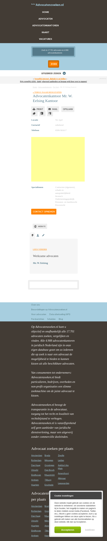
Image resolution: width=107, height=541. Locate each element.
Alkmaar (62, 478)
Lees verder (40, 249)
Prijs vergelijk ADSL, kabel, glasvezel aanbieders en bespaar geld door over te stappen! (53, 81)
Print (40, 109)
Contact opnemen (44, 211)
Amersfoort (63, 473)
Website (42, 226)
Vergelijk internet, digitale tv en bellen (50, 79)
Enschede (49, 485)
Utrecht (34, 470)
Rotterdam (36, 460)
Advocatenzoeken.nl (50, 5)
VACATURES (45, 39)
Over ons (35, 304)
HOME (45, 12)
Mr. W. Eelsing (40, 263)
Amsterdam (36, 455)
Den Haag (35, 465)
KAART (45, 32)
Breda (47, 455)
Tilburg (48, 480)
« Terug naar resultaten (47, 92)
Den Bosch (49, 470)
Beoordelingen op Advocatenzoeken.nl (49, 309)
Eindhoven (36, 475)
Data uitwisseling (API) (59, 314)
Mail (54, 109)
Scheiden (51, 319)
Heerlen (48, 535)
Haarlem (35, 485)
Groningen (49, 465)
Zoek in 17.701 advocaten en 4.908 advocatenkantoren (55, 51)
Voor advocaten (38, 314)
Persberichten (37, 319)
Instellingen (90, 530)
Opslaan (68, 109)
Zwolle (61, 455)
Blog (61, 319)
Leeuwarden (63, 483)
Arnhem (35, 480)
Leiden (61, 460)
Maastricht (50, 475)
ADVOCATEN (46, 19)
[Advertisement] (58, 159)
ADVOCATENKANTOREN (45, 25)
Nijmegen (49, 460)
